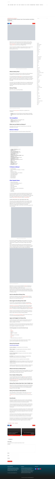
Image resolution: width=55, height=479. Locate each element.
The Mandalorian (26, 197)
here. (24, 376)
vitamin (38, 99)
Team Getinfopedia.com (30, 477)
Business (38, 50)
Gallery (38, 65)
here (22, 298)
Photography (38, 86)
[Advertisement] (27, 11)
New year (38, 82)
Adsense (38, 43)
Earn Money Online (39, 56)
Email (8, 455)
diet (37, 55)
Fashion (38, 60)
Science (38, 88)
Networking (38, 81)
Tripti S (9, 21)
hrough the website (29, 303)
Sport (37, 94)
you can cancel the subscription (18, 314)
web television (20, 197)
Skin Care (38, 93)
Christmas (38, 51)
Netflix (20, 76)
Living (37, 78)
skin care (38, 92)
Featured (38, 61)
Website (9, 458)
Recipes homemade (39, 87)
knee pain (38, 76)
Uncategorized (39, 98)
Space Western (15, 197)
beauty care (38, 49)
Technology (15, 18)
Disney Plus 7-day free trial (14, 305)
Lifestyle (12, 18)
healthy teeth (38, 71)
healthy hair (38, 70)
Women (38, 103)
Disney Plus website (25, 296)
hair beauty (38, 67)
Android (12, 330)
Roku (11, 333)
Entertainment (9, 18)
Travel (37, 97)
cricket (38, 54)
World (37, 104)
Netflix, (13, 44)
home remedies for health (40, 72)
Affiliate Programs (39, 44)
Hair (37, 66)
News (37, 83)
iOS (11, 329)
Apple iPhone (38, 45)
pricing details (17, 110)
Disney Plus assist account (15, 379)
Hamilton (25, 285)
